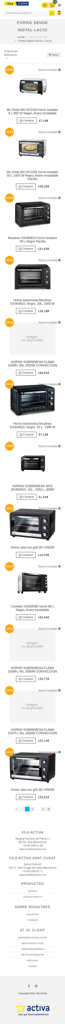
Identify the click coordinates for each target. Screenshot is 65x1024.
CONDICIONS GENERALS (32, 949)
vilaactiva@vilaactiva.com (32, 849)
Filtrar (54, 55)
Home (21, 37)
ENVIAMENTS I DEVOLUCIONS (33, 937)
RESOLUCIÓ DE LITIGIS (32, 943)
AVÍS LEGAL (32, 960)
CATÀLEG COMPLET (32, 897)
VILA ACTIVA (32, 914)
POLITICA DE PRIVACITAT (32, 955)
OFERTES (32, 891)
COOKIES (32, 966)
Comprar (26, 120)
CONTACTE (32, 920)
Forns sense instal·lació (35, 40)
